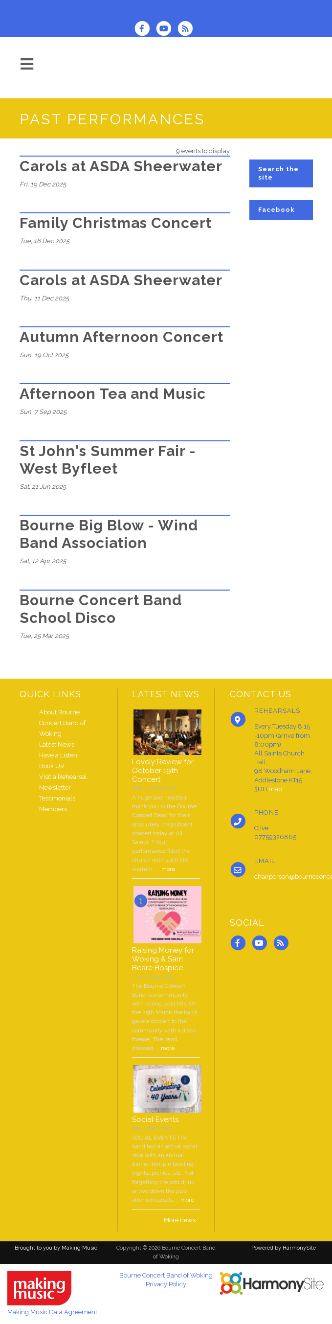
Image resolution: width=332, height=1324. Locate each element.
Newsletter (55, 787)
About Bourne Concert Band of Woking (62, 722)
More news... (182, 1220)
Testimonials (57, 798)
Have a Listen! (59, 755)
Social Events (155, 1119)
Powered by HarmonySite (283, 1248)
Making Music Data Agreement (52, 1312)
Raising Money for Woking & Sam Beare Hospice (163, 959)
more (168, 869)
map (275, 789)
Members (53, 809)
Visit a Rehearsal (63, 776)
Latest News (56, 744)
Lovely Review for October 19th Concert (163, 770)
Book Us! (52, 766)
